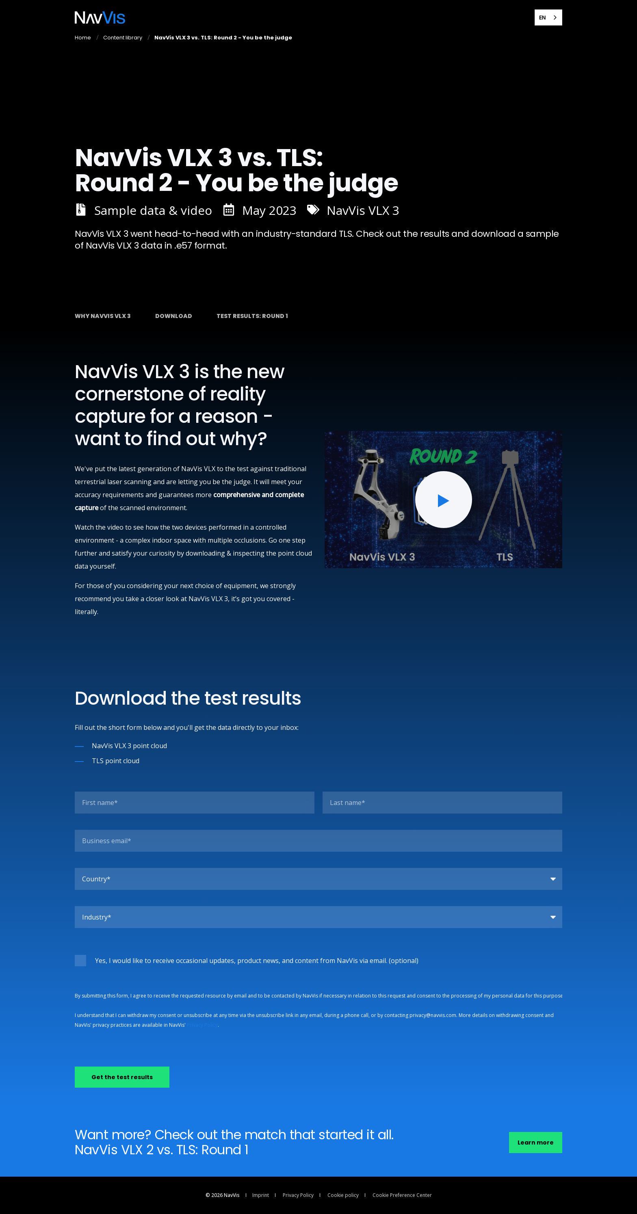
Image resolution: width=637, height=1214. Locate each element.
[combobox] (548, 17)
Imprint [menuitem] (260, 1195)
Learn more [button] (536, 1142)
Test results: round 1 (252, 316)
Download (173, 316)
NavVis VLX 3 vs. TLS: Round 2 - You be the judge (223, 37)
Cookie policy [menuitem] (343, 1195)
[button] (443, 499)
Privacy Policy (202, 1024)
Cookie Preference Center (402, 1195)
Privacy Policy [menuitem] (298, 1195)
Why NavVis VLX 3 (103, 316)
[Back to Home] (100, 17)
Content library (122, 37)
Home (83, 37)
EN (542, 17)
